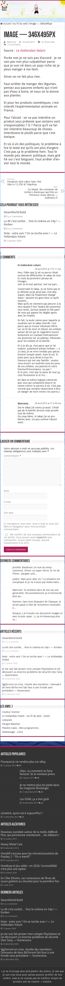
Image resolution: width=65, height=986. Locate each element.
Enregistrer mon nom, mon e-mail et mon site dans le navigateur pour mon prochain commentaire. (31, 526)
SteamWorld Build (15, 212)
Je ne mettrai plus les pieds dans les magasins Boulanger (39, 786)
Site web (8, 512)
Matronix (11, 42)
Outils (47, 716)
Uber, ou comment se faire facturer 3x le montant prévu (37, 772)
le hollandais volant (29, 265)
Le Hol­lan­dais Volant (30, 50)
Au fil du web (20, 23)
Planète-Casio (9, 728)
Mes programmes (29, 728)
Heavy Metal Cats (11, 844)
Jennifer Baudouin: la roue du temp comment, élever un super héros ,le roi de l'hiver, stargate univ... (36, 570)
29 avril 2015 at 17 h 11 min (48, 269)
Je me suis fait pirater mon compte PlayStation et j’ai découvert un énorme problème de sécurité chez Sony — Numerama (32, 672)
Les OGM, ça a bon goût (34, 799)
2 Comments (13, 44)
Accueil (5, 23)
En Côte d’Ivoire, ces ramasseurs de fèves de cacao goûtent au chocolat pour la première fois (30, 880)
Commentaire (12, 455)
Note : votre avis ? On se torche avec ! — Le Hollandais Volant (27, 923)
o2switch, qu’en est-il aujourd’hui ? (22, 813)
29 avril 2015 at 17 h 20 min (48, 403)
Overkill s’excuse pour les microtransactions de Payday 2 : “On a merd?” (29, 855)
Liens (20, 732)
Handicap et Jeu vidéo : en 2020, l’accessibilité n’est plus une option (29, 867)
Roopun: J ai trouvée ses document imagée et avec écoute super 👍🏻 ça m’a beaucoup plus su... (37, 616)
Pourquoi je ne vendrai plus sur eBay (23, 761)
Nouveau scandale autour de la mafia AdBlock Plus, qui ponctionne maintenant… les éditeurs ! (30, 833)
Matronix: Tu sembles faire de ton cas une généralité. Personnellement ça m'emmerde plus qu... (37, 593)
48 (38, 778)
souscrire (42, 537)
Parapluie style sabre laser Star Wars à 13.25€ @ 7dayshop (25, 182)
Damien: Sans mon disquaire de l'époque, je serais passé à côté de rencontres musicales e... (36, 604)
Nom (6, 491)
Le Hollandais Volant (13, 716)
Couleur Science (11, 712)
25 (23, 817)
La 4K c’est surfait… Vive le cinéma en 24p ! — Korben (32, 647)
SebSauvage (8, 732)
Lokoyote (7, 720)
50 (20, 765)
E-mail (7, 501)
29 (42, 792)
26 (42, 803)
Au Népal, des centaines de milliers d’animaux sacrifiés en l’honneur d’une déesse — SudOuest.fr (40, 192)
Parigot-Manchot (11, 724)
